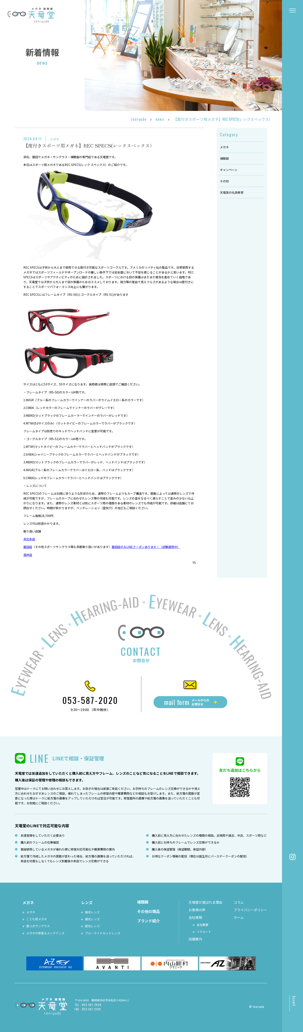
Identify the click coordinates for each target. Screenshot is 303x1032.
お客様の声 (197, 909)
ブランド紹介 (148, 920)
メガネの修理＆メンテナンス (45, 933)
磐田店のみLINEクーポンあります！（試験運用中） (146, 547)
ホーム (239, 917)
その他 (224, 181)
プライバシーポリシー (250, 909)
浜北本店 (29, 539)
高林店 (27, 555)
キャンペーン (228, 170)
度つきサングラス (38, 926)
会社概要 (202, 925)
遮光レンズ (92, 926)
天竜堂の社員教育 (231, 192)
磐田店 (27, 547)
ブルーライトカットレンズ (102, 933)
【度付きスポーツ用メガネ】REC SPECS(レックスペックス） (88, 145)
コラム (239, 902)
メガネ (54, 139)
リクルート (204, 931)
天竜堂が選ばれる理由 (205, 902)
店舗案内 (195, 938)
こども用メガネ (36, 919)
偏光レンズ (92, 912)
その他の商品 (148, 911)
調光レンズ (92, 919)
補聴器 (224, 158)
